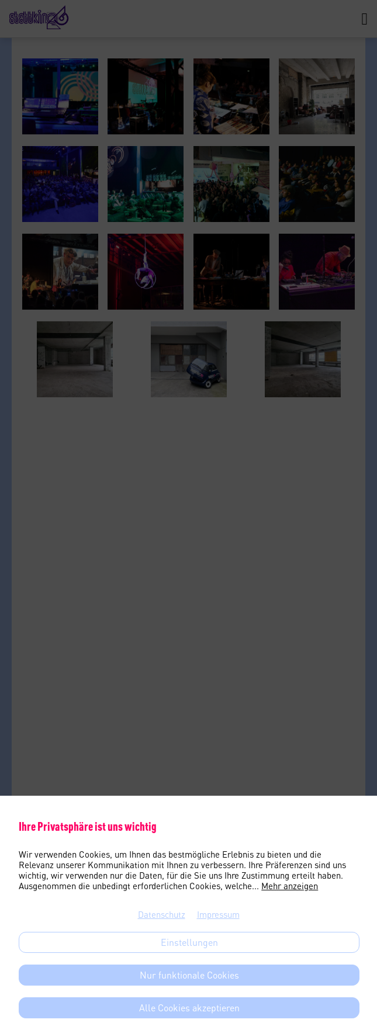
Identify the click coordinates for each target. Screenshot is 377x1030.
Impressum (218, 914)
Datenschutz (161, 914)
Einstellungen (189, 942)
